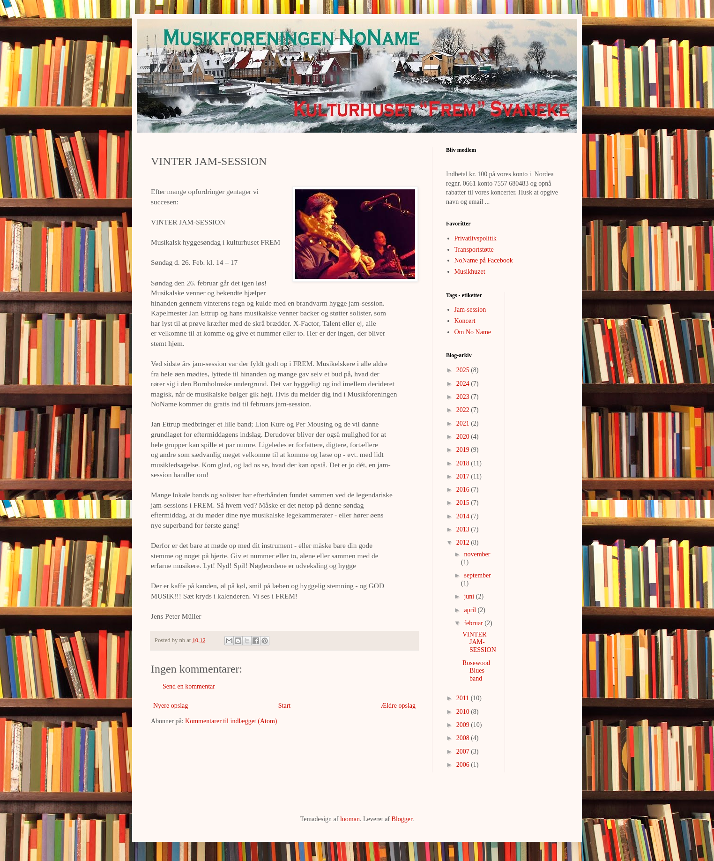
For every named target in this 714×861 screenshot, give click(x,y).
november (477, 554)
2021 (463, 423)
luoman (350, 819)
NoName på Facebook (483, 260)
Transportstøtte (474, 249)
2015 (463, 502)
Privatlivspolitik (475, 238)
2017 (463, 476)
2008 (463, 737)
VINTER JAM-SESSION (479, 642)
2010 (463, 711)
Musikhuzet (469, 271)
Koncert (465, 320)
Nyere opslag (170, 705)
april (470, 610)
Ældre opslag (398, 705)
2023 (463, 396)
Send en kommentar (189, 686)
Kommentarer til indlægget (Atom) (231, 721)
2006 (463, 764)
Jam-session (470, 309)
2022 (463, 409)
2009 (463, 724)
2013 (463, 529)
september (477, 575)
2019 (463, 449)
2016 (463, 489)
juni (470, 596)
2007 (463, 751)
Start (284, 705)
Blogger (402, 819)
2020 (463, 436)
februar (474, 623)
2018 (463, 463)
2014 (463, 516)
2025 (463, 370)
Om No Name (472, 332)
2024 (463, 383)
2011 (463, 698)
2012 (463, 542)
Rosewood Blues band (476, 670)
